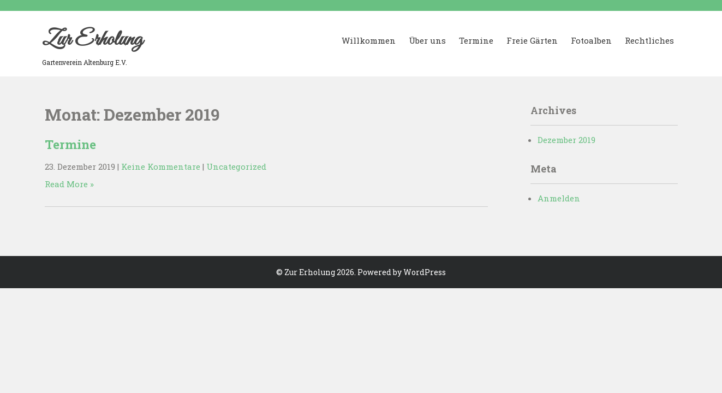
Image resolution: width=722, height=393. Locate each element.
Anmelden (559, 198)
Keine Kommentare (160, 166)
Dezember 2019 (566, 139)
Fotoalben (591, 40)
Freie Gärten (532, 40)
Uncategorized (236, 166)
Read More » (69, 183)
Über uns (427, 40)
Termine (476, 40)
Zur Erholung (92, 39)
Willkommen (369, 40)
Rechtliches (649, 40)
